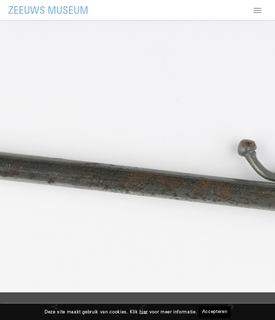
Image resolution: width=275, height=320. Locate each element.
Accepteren (214, 312)
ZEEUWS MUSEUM (48, 11)
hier (143, 312)
